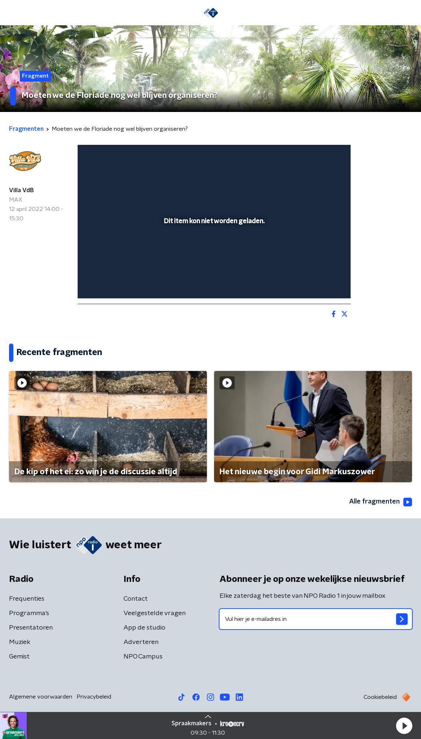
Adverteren (141, 642)
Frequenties (26, 599)
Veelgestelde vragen (154, 613)
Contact (135, 599)
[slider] (213, 264)
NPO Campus (142, 656)
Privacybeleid (94, 697)
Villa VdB (21, 190)
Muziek (19, 642)
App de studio (144, 628)
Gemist (19, 656)
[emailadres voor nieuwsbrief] (316, 619)
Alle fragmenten (380, 502)
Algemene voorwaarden (40, 697)
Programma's (29, 613)
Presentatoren (31, 628)
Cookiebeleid (380, 697)
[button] (404, 725)
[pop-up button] (320, 282)
